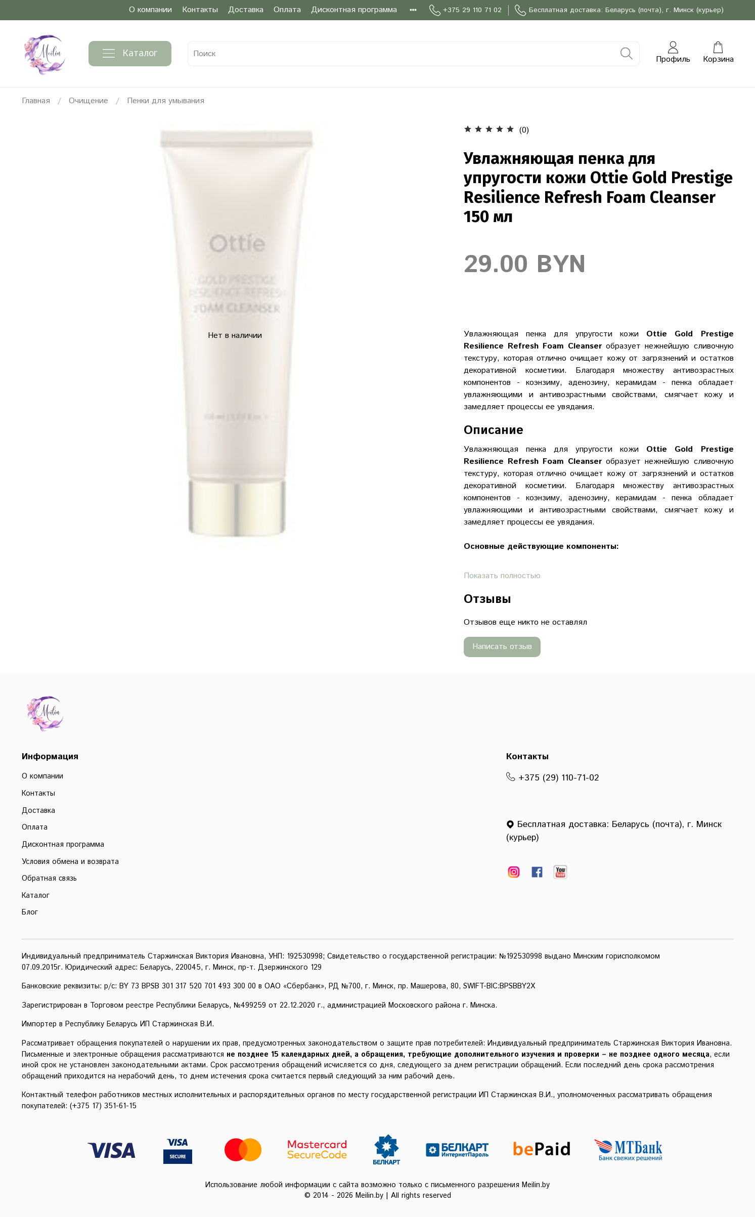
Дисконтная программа (354, 10)
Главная (36, 101)
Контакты (200, 10)
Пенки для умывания (165, 101)
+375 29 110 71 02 (465, 10)
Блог (30, 912)
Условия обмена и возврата (70, 862)
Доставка (245, 10)
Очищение (88, 101)
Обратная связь (49, 879)
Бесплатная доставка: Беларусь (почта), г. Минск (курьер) (619, 10)
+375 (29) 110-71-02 (552, 778)
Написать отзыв (502, 647)
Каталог (130, 53)
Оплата (287, 10)
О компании (150, 10)
